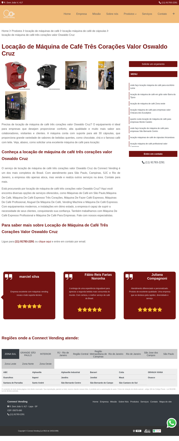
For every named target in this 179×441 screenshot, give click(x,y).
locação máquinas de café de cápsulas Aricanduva (152, 137)
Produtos (129, 13)
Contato (162, 13)
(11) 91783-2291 (168, 2)
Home (67, 13)
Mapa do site (165, 401)
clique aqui (45, 241)
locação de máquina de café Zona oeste (147, 104)
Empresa (81, 13)
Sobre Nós (124, 401)
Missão (96, 13)
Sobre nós (112, 13)
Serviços (147, 13)
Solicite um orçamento (153, 64)
